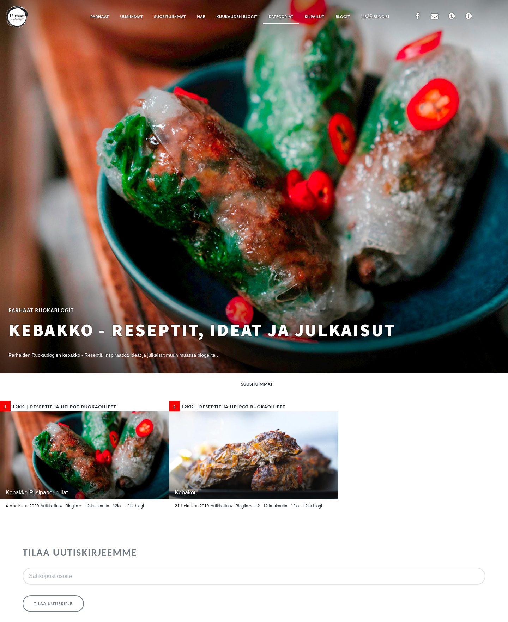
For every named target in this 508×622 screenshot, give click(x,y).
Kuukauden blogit (237, 16)
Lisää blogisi (375, 16)
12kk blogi (134, 506)
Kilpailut (315, 16)
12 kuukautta (97, 506)
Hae (201, 16)
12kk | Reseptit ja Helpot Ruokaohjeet (58, 407)
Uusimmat (131, 16)
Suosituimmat (170, 16)
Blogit (342, 16)
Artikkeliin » (51, 506)
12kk (117, 506)
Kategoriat (281, 16)
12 (257, 506)
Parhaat (99, 16)
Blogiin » (73, 506)
